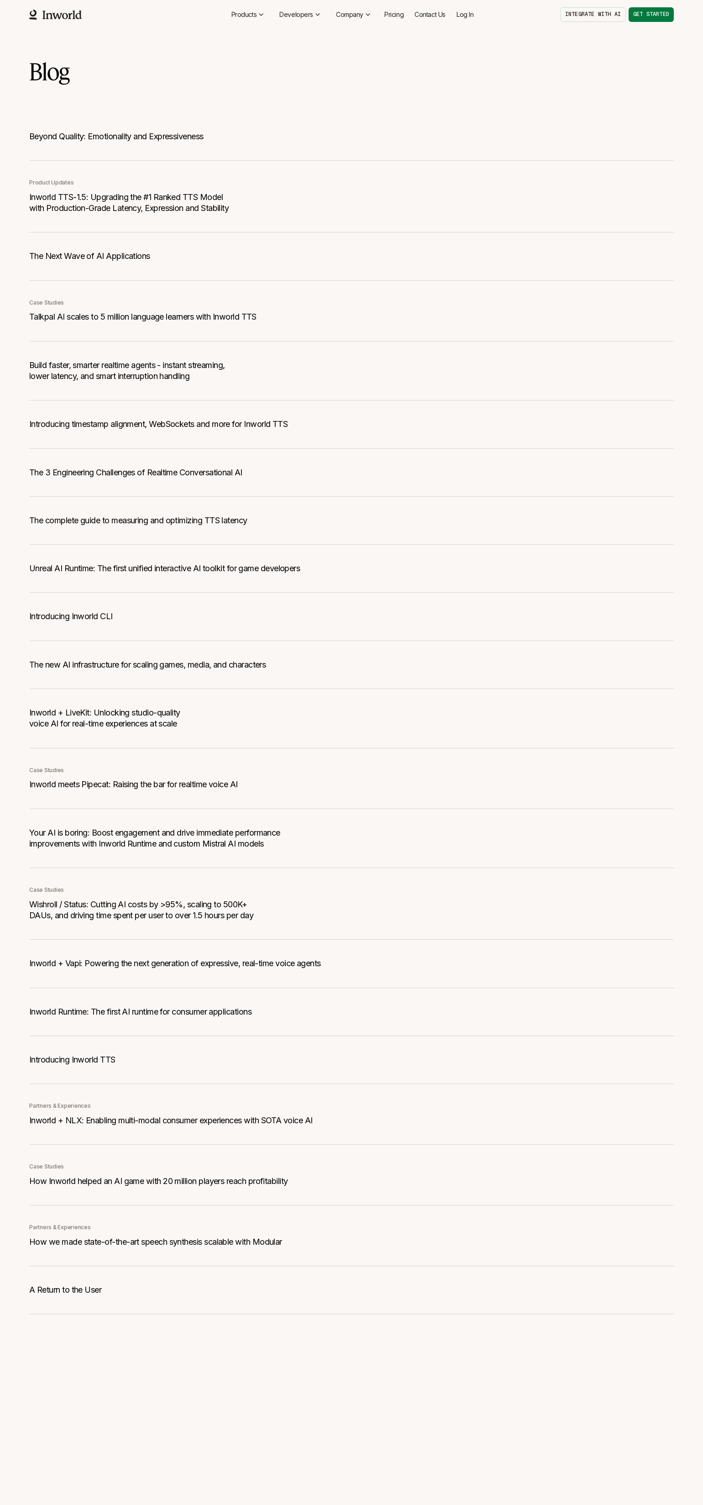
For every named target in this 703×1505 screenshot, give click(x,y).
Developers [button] (300, 14)
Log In (464, 14)
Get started (651, 14)
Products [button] (248, 14)
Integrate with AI (593, 14)
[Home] (55, 15)
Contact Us (430, 14)
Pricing (394, 14)
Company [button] (354, 14)
